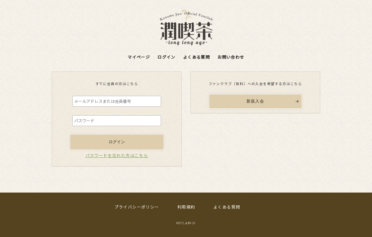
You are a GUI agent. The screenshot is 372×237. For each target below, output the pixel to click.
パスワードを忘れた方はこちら (116, 155)
